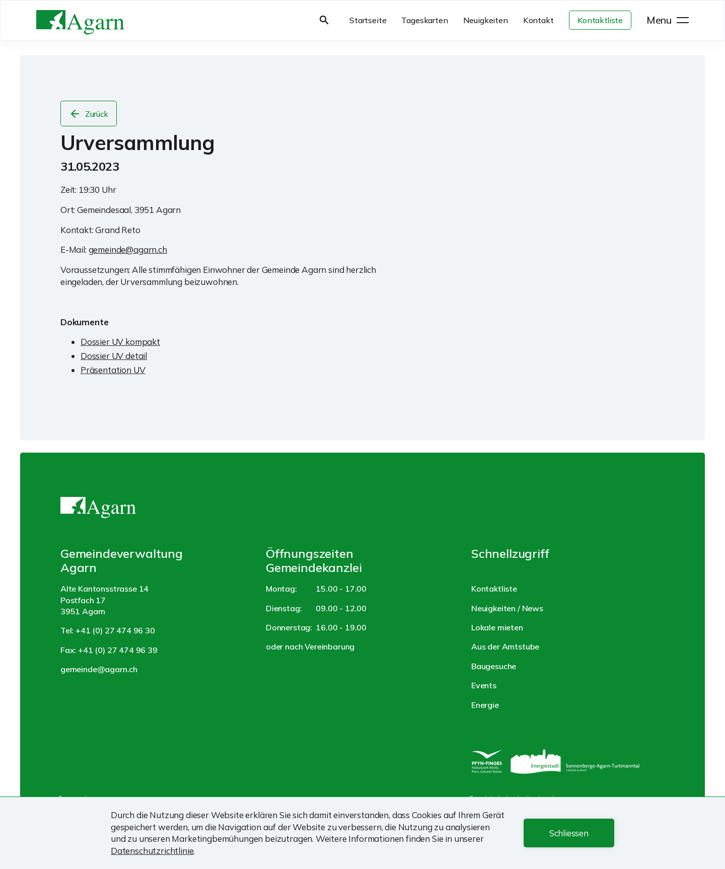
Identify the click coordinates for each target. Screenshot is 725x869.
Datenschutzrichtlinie (152, 850)
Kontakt (538, 20)
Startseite (367, 20)
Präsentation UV (113, 370)
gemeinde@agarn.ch (128, 249)
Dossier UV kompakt (120, 341)
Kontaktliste (600, 20)
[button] (569, 833)
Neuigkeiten (485, 20)
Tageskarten (424, 20)
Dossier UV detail (114, 355)
